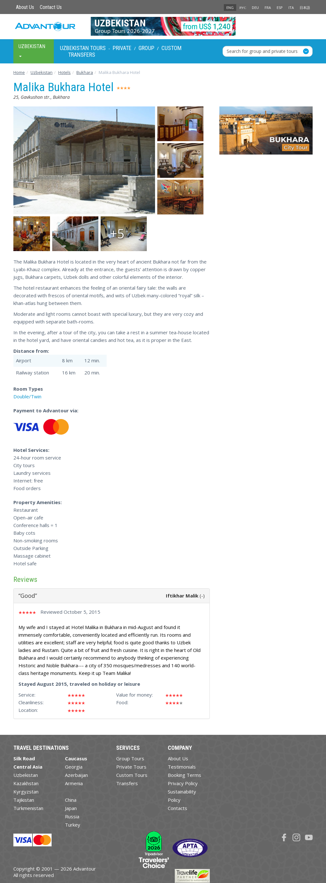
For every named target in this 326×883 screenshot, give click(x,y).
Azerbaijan (76, 775)
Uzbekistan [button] (31, 50)
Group (146, 48)
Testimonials (182, 767)
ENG (230, 7)
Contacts (177, 808)
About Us (25, 7)
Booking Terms (184, 775)
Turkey (72, 824)
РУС (242, 7)
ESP (280, 7)
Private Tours (131, 767)
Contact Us (51, 7)
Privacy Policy (183, 783)
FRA (268, 7)
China (70, 800)
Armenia (74, 783)
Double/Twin (27, 396)
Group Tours (130, 758)
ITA (291, 7)
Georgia (73, 767)
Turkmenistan (28, 808)
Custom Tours (131, 775)
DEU (255, 7)
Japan (71, 808)
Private (122, 48)
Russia (72, 816)
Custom (171, 48)
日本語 (305, 7)
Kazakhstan (26, 783)
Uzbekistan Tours (83, 48)
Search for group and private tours (262, 51)
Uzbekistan (25, 775)
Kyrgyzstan (26, 791)
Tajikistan (23, 800)
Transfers (81, 54)
